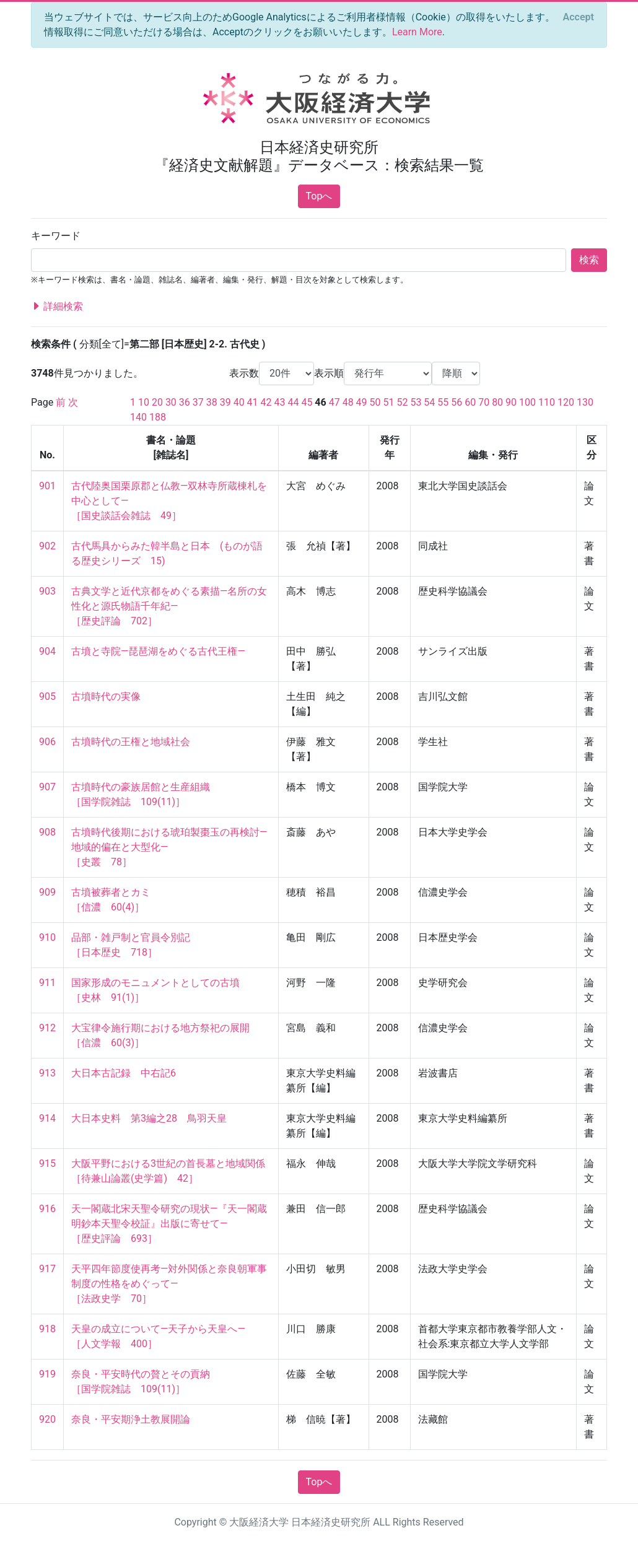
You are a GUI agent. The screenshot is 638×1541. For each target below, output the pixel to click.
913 (47, 1073)
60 (470, 402)
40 (239, 402)
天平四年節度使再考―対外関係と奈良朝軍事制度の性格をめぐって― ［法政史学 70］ (169, 1283)
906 (47, 742)
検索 (589, 260)
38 (211, 402)
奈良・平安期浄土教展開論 (130, 1419)
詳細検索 (57, 306)
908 (47, 832)
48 (348, 402)
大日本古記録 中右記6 (123, 1073)
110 (546, 402)
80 (497, 402)
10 (143, 402)
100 (527, 402)
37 (198, 402)
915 (47, 1163)
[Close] (578, 17)
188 (157, 417)
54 (429, 402)
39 (225, 402)
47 (334, 402)
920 (47, 1419)
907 (47, 787)
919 (47, 1374)
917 (47, 1269)
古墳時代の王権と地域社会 (130, 742)
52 (402, 402)
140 (138, 417)
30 (171, 402)
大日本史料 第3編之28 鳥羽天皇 (149, 1118)
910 (47, 937)
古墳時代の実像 (106, 696)
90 (511, 402)
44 (293, 402)
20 (157, 402)
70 (483, 402)
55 (442, 402)
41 (252, 402)
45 (306, 402)
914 (47, 1118)
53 (415, 402)
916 (47, 1209)
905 (47, 696)
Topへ (319, 196)
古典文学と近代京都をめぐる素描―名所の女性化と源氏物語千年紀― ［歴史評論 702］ (169, 606)
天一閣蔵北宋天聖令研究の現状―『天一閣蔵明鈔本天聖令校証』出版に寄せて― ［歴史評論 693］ (169, 1223)
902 (47, 546)
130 (585, 402)
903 (47, 591)
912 (47, 1028)
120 (565, 402)
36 (184, 402)
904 (47, 651)
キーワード (56, 236)
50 (375, 402)
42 (266, 402)
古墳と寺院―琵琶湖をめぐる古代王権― (158, 651)
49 (361, 402)
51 (389, 402)
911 (47, 983)
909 (47, 892)
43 (280, 402)
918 (47, 1329)
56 (456, 402)
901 (47, 486)
